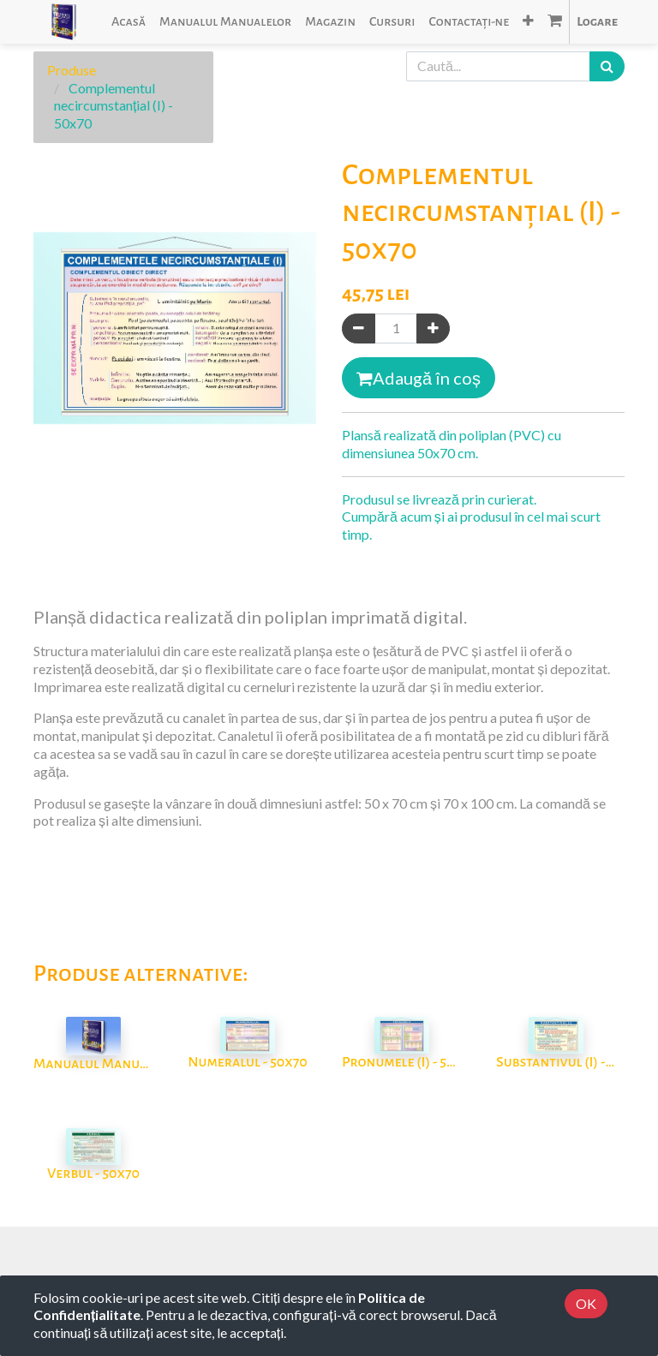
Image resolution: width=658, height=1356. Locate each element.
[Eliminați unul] (358, 328)
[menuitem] (129, 22)
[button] (528, 22)
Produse (71, 70)
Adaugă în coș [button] (418, 377)
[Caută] (607, 66)
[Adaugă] (433, 328)
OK (586, 1303)
